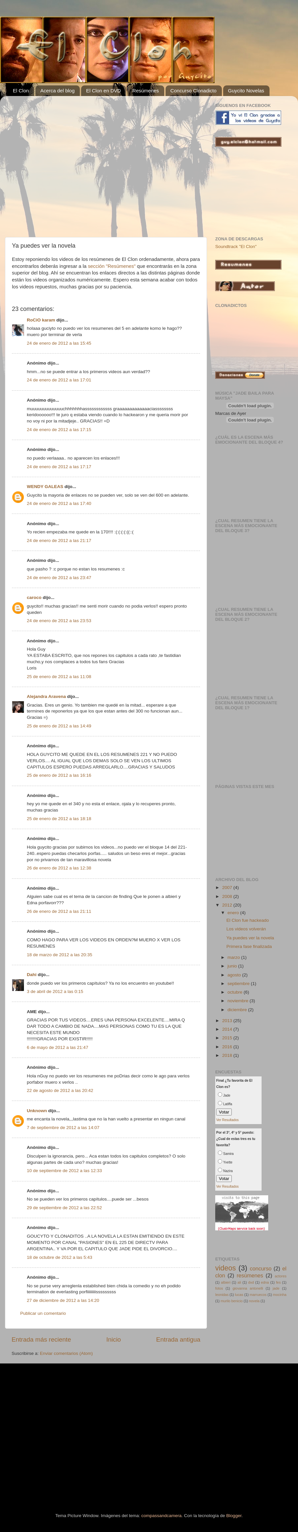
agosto (234, 974)
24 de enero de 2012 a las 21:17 (59, 540)
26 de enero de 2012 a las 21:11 (59, 911)
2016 (227, 1046)
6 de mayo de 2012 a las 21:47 (57, 1047)
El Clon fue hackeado (247, 920)
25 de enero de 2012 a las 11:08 (59, 676)
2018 (227, 1055)
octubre (235, 992)
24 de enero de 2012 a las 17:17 (59, 466)
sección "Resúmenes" (112, 266)
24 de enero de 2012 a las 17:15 (59, 429)
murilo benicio (232, 1301)
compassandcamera (161, 1515)
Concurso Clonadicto (194, 90)
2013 (227, 1020)
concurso (261, 1268)
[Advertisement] (62, 163)
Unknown (37, 1110)
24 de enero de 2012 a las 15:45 (59, 343)
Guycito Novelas (246, 90)
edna (265, 1282)
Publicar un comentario (43, 1313)
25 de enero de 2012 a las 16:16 (59, 775)
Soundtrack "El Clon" (236, 246)
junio (232, 966)
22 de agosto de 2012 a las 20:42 (60, 1090)
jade (276, 1288)
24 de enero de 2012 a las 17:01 (59, 379)
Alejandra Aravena (46, 696)
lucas (239, 1295)
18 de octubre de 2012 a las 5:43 (59, 1257)
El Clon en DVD (103, 90)
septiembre (239, 983)
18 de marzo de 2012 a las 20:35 (59, 954)
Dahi (31, 974)
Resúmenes (145, 90)
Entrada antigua (178, 1339)
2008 (227, 896)
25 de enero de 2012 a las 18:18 (59, 818)
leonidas (221, 1295)
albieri (225, 1282)
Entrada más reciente (41, 1339)
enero (233, 912)
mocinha (279, 1295)
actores (280, 1276)
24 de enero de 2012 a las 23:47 (59, 577)
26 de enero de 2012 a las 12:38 (59, 867)
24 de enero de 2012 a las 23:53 (59, 620)
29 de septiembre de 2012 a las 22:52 (64, 1207)
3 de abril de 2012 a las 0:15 (55, 991)
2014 (227, 1029)
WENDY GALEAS (45, 486)
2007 (227, 887)
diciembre (237, 1009)
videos (225, 1268)
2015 (227, 1037)
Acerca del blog (57, 90)
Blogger (233, 1515)
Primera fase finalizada (249, 946)
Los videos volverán (246, 928)
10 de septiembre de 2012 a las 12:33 (64, 1170)
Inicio (113, 1339)
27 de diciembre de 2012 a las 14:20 (63, 1300)
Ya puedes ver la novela (250, 937)
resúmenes (250, 1275)
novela (254, 1301)
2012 (227, 905)
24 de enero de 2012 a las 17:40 (59, 503)
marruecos (258, 1295)
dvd (251, 1282)
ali (239, 1282)
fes (278, 1282)
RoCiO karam (41, 320)
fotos (219, 1288)
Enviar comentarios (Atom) (66, 1353)
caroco (34, 597)
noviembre (238, 1000)
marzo (234, 957)
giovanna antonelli (247, 1288)
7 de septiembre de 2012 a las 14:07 (63, 1127)
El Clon (21, 90)
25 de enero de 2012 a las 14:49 (59, 725)
